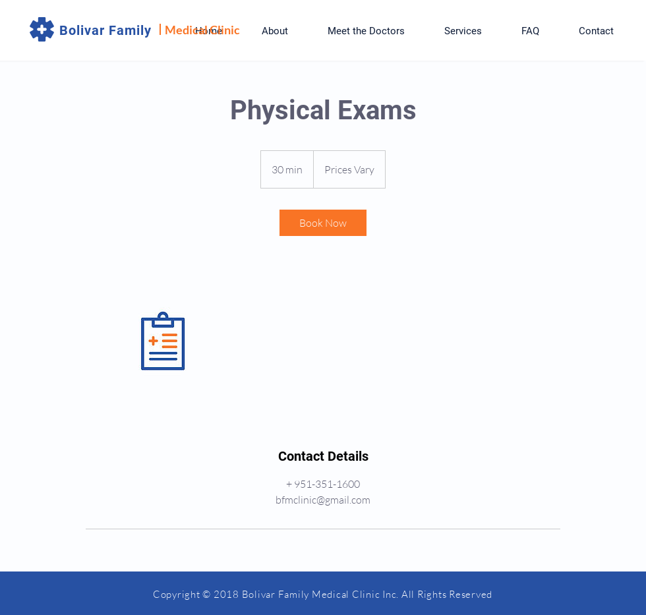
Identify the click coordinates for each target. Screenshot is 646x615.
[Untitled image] (162, 341)
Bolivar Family (105, 30)
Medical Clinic (202, 29)
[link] (323, 223)
